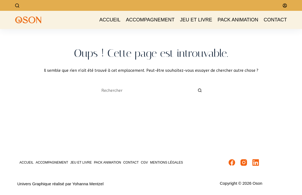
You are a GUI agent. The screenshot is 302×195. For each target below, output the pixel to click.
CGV (144, 162)
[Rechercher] (17, 6)
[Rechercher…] (145, 90)
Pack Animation (237, 19)
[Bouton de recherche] (199, 90)
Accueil (110, 19)
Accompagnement (150, 19)
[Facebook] (232, 162)
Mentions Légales (166, 162)
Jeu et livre (196, 19)
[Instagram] (244, 162)
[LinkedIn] (255, 162)
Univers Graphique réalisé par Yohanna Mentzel (60, 183)
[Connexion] (285, 6)
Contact (275, 19)
